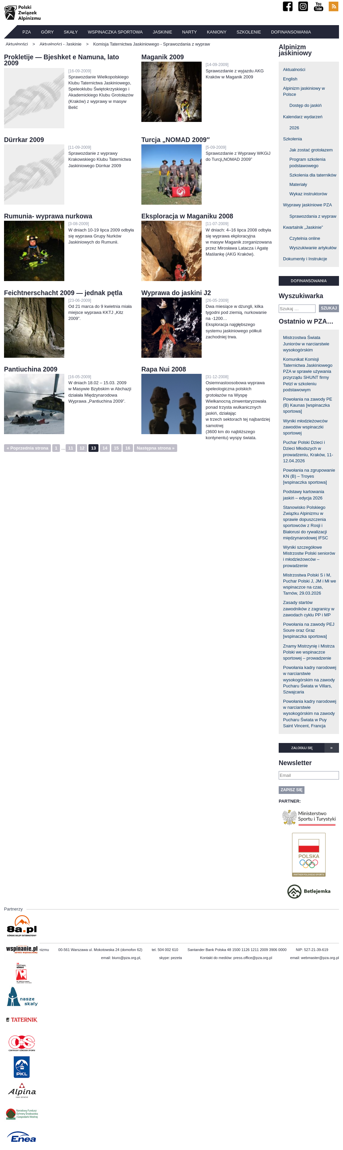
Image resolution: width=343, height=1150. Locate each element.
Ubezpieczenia (57, 46)
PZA (26, 32)
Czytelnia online (304, 238)
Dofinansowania (291, 32)
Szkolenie (248, 32)
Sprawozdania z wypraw (312, 216)
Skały (71, 32)
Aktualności (294, 69)
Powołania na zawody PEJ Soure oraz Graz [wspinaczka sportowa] (308, 630)
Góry (47, 32)
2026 (294, 127)
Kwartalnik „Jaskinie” (303, 227)
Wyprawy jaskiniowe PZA (307, 204)
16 (127, 448)
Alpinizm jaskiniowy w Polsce (304, 91)
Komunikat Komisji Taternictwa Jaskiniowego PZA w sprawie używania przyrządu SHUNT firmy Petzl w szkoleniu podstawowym (307, 374)
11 (70, 448)
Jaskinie (162, 32)
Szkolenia (292, 138)
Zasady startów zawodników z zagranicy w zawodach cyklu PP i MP (308, 608)
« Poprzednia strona (27, 448)
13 (93, 448)
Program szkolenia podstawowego (307, 162)
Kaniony (217, 32)
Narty (189, 32)
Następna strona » (156, 448)
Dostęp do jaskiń (305, 105)
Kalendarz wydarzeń (303, 116)
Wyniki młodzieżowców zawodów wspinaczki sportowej (305, 426)
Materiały (298, 184)
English (290, 78)
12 (82, 448)
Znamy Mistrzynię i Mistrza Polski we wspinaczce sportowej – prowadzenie (309, 652)
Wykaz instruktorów (308, 193)
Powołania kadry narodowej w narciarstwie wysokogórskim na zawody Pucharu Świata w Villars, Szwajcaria (309, 679)
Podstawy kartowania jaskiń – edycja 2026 (303, 494)
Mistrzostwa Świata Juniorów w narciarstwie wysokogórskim (306, 343)
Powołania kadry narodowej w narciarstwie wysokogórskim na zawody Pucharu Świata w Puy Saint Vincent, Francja (309, 713)
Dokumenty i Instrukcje (305, 258)
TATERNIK (19, 46)
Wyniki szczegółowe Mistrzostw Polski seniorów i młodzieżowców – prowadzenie (309, 556)
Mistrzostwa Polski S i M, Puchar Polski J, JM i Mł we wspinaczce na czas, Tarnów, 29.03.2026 (309, 584)
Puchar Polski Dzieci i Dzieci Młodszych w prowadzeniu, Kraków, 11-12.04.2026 (308, 451)
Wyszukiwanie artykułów (313, 247)
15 (116, 448)
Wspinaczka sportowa (115, 32)
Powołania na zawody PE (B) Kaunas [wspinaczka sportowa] (307, 405)
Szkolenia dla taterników (312, 175)
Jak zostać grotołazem (311, 149)
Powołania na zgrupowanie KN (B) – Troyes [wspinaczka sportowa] (309, 476)
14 (104, 448)
